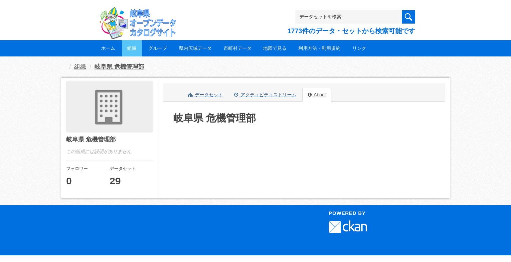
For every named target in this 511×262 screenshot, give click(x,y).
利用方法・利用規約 (319, 48)
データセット (205, 94)
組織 (131, 48)
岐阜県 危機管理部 (119, 66)
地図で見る (274, 48)
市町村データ (238, 48)
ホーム (108, 48)
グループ (157, 48)
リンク (359, 48)
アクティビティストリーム (265, 94)
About (317, 94)
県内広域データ (195, 48)
